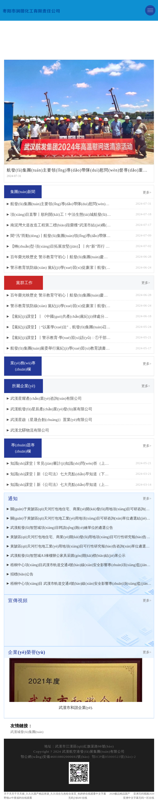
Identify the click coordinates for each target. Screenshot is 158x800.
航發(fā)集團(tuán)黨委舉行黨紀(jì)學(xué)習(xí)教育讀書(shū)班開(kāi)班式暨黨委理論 (60, 348)
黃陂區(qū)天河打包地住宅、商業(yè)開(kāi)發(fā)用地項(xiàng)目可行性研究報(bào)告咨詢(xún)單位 (80, 537)
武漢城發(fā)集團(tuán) (26, 732)
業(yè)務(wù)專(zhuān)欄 (22, 366)
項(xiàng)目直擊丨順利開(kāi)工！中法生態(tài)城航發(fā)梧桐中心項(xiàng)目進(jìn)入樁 (60, 214)
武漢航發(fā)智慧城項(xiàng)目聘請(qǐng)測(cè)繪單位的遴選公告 (61, 528)
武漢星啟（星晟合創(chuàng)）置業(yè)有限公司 (51, 420)
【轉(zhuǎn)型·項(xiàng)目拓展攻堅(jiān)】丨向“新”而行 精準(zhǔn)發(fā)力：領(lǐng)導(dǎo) (60, 246)
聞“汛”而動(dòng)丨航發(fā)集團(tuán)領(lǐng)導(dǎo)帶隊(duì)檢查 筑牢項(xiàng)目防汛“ (60, 236)
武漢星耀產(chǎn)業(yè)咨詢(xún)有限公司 (46, 398)
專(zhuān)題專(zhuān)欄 (23, 448)
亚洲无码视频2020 (143, 793)
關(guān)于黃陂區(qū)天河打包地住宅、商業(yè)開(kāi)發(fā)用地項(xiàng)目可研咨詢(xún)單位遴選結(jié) (80, 509)
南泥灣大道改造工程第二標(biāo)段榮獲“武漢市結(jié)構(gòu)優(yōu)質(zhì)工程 (60, 225)
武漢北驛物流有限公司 (29, 430)
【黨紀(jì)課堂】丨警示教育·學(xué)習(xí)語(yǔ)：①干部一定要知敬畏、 (60, 338)
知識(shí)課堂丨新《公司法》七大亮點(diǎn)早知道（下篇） (60, 474)
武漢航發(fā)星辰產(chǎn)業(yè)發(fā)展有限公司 (51, 409)
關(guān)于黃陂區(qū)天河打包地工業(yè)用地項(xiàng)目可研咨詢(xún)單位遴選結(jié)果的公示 (80, 518)
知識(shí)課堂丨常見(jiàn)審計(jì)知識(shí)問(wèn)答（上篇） (60, 463)
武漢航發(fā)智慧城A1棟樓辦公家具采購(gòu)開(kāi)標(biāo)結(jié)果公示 (67, 556)
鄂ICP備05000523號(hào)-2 (114, 757)
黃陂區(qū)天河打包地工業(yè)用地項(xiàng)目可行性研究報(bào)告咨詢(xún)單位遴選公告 (80, 546)
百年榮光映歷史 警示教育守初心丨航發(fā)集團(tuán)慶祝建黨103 (60, 257)
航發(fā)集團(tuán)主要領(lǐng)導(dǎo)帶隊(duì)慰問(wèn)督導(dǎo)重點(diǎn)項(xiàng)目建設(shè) (60, 204)
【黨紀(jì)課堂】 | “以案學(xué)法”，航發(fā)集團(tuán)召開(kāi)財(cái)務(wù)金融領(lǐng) (60, 327)
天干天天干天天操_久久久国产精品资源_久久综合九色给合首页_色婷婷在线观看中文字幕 (55, 793)
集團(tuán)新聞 (22, 192)
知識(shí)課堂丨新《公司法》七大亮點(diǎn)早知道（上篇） (60, 485)
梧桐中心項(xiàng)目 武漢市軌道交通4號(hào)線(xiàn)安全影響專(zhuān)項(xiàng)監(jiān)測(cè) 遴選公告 (80, 584)
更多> (147, 192)
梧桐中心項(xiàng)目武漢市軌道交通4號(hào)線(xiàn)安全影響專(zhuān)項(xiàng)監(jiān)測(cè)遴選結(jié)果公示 (80, 565)
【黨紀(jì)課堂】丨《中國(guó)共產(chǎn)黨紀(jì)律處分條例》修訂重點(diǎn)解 (60, 316)
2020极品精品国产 (119, 793)
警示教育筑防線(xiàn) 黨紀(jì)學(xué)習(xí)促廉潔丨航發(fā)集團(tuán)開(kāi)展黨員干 (60, 267)
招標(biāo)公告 (21, 574)
